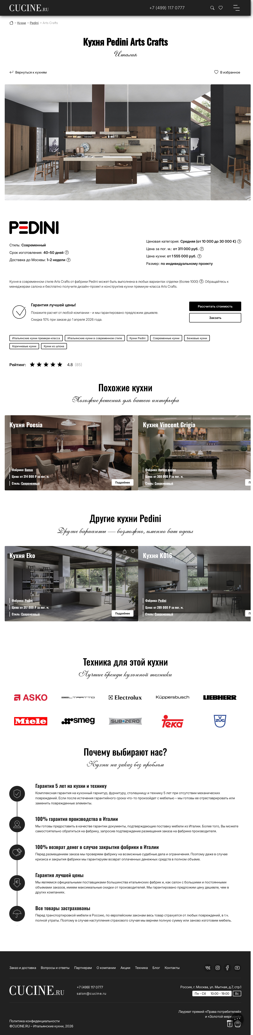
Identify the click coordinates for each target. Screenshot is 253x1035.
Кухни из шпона (54, 346)
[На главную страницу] (29, 8)
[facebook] (227, 968)
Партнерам (83, 968)
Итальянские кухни (48, 1026)
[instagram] (218, 968)
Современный (30, 483)
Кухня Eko (22, 555)
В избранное (230, 72)
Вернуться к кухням (31, 72)
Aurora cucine (167, 469)
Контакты (172, 968)
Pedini (29, 600)
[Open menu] (236, 8)
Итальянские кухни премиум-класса (36, 338)
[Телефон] (167, 8)
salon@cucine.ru (92, 993)
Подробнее (122, 482)
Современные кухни (166, 338)
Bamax (29, 469)
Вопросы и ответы (55, 968)
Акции (125, 968)
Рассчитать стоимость (215, 306)
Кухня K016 (157, 555)
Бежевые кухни (197, 338)
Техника (141, 968)
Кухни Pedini (137, 338)
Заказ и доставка (22, 968)
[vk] (208, 968)
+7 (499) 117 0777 (90, 987)
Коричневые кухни (24, 346)
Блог (156, 968)
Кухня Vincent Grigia (169, 424)
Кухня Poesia (25, 424)
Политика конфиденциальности (34, 1021)
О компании (106, 968)
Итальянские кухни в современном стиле (95, 338)
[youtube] (237, 968)
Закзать (215, 318)
